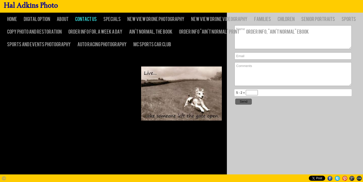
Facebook (330, 178)
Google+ (352, 178)
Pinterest (344, 178)
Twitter (337, 178)
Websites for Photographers (359, 178)
